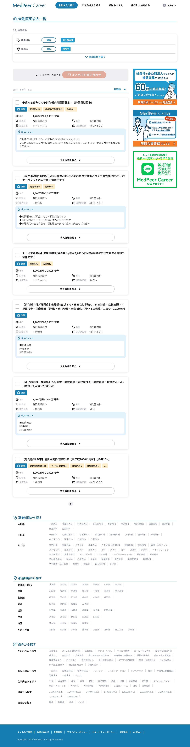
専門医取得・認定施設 (98, 655)
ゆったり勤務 (123, 650)
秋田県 (96, 584)
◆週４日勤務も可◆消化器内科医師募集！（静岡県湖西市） (58, 102)
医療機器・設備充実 (123, 655)
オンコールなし (105, 650)
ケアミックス (137, 670)
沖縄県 (131, 629)
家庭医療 (153, 523)
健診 (150, 670)
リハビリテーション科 (122, 554)
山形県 (107, 584)
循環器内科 (67, 523)
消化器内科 (98, 523)
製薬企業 (53, 675)
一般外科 (53, 534)
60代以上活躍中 (56, 664)
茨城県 (52, 590)
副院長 (61, 702)
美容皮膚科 (133, 559)
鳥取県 (52, 616)
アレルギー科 (85, 554)
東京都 (107, 590)
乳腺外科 (68, 539)
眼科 (123, 549)
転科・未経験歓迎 (147, 660)
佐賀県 (63, 629)
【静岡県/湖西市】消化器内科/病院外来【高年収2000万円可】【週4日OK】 (66, 459)
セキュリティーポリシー (103, 732)
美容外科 (147, 559)
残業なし (53, 655)
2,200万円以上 (165, 691)
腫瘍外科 (129, 545)
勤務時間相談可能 (163, 650)
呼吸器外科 (84, 534)
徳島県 (52, 623)
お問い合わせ (43, 732)
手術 (82, 681)
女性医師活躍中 (106, 660)
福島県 (118, 584)
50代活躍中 (165, 660)
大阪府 (74, 610)
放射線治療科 (55, 559)
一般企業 (66, 675)
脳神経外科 (115, 534)
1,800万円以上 (128, 691)
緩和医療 (141, 554)
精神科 (69, 559)
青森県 (63, 584)
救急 (113, 681)
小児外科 (129, 534)
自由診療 (146, 685)
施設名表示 (93, 664)
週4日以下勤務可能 (71, 650)
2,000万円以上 (146, 691)
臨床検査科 (100, 563)
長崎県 (74, 629)
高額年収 (53, 650)
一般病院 (53, 670)
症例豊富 (79, 655)
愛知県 (74, 603)
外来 (51, 681)
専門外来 (75, 685)
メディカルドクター (162, 681)
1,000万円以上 (56, 691)
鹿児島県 (119, 629)
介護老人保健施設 (165, 670)
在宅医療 (53, 545)
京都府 (63, 610)
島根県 (63, 616)
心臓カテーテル (121, 685)
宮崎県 (107, 629)
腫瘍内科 (66, 528)
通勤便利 (66, 655)
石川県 (74, 597)
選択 (48, 40)
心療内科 (81, 559)
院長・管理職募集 (162, 655)
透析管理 (102, 681)
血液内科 (112, 523)
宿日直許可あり (76, 664)
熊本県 (85, 629)
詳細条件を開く (94, 57)
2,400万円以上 (56, 696)
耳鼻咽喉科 (54, 549)
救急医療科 (54, 554)
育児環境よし (88, 660)
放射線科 (154, 554)
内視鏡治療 (104, 685)
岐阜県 (52, 603)
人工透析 (79, 545)
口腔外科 (81, 539)
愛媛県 (74, 623)
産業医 (93, 559)
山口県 (96, 616)
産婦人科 (92, 549)
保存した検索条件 (140, 5)
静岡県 (63, 603)
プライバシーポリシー (77, 732)
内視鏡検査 (89, 685)
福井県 (85, 597)
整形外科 (142, 534)
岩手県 (74, 584)
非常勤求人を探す (91, 5)
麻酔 (135, 685)
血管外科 (94, 539)
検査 (73, 681)
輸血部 (87, 563)
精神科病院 (82, 670)
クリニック (98, 670)
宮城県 (85, 584)
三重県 (85, 603)
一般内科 (53, 523)
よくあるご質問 (25, 732)
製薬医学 (105, 559)
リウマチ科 (102, 554)
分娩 (122, 681)
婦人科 (113, 549)
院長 (51, 702)
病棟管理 (62, 681)
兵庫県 (85, 610)
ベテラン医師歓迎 (126, 660)
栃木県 (63, 590)
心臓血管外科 (68, 534)
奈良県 (96, 610)
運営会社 (124, 732)
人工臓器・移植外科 (110, 545)
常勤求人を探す (66, 5)
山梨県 (96, 597)
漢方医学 (118, 559)
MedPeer (137, 732)
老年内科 (92, 545)
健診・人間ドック (159, 545)
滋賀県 (52, 610)
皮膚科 (133, 549)
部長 (71, 702)
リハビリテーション (117, 670)
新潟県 (52, 597)
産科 (103, 549)
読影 (91, 681)
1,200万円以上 (74, 691)
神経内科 (125, 523)
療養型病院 (67, 670)
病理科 (76, 563)
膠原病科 (53, 528)
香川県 (63, 623)
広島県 (85, 616)
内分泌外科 (54, 539)
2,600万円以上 (74, 696)
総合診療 (142, 545)
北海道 (52, 584)
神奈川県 (119, 590)
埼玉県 (85, 590)
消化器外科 (100, 534)
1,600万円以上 (110, 691)
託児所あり (71, 660)
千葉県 (96, 590)
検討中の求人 (116, 5)
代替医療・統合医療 (58, 563)
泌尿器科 (68, 549)
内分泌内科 (139, 523)
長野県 (107, 597)
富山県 (63, 597)
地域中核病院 (143, 655)
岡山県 (74, 616)
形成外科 (155, 534)
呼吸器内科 (82, 523)
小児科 (80, 549)
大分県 (96, 629)
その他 (113, 563)
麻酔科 (144, 549)
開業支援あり (55, 660)
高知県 (85, 623)
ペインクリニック (160, 549)
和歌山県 (108, 610)
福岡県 (52, 629)
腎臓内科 (66, 545)
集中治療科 (69, 554)
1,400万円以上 (92, 691)
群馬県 (74, 590)
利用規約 (58, 732)
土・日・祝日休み (142, 650)
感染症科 (166, 523)
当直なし (89, 650)
